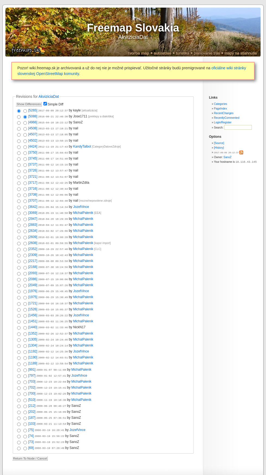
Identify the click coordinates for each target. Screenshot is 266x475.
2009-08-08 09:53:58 (53, 254)
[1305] (32, 329)
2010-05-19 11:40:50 (53, 208)
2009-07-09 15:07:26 (53, 277)
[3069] (32, 208)
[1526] (32, 300)
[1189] (32, 352)
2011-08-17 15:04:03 (53, 150)
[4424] (32, 145)
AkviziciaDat (133, 37)
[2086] (32, 271)
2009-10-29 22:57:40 (53, 243)
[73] (31, 427)
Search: (219, 127)
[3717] (32, 179)
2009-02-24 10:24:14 (53, 335)
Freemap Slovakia (133, 28)
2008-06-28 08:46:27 (51, 392)
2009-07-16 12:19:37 (53, 266)
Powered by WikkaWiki (150, 469)
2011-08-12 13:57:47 (53, 168)
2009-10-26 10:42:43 (53, 248)
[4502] (32, 139)
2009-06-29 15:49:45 (53, 283)
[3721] (32, 174)
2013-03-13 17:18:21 (53, 127)
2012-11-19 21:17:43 (53, 145)
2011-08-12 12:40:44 (53, 185)
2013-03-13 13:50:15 (53, 139)
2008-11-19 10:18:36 (51, 387)
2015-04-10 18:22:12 (53, 122)
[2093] (32, 266)
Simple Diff (56, 104)
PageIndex (220, 108)
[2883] (32, 219)
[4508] (32, 127)
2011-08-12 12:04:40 (53, 196)
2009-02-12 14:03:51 (53, 346)
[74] (31, 421)
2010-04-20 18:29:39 (53, 214)
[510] (32, 387)
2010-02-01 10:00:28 (53, 231)
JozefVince (81, 202)
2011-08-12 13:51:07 (53, 174)
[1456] (32, 306)
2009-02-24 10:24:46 (53, 329)
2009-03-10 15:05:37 (53, 300)
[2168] (32, 260)
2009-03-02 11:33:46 (53, 317)
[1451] (32, 312)
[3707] (32, 196)
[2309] (32, 248)
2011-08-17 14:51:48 (53, 156)
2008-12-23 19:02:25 (51, 381)
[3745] (32, 156)
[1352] (32, 323)
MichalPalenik (83, 208)
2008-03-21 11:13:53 (51, 409)
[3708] (32, 191)
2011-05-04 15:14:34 (53, 202)
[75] (31, 415)
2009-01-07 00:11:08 (51, 358)
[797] (32, 363)
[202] (32, 398)
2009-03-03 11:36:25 (53, 312)
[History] (219, 147)
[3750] (32, 150)
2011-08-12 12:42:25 (53, 179)
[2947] (32, 214)
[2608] (32, 237)
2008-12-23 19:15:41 (51, 375)
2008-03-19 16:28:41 (49, 415)
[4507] (32, 133)
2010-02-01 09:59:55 (53, 237)
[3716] (32, 185)
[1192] (32, 340)
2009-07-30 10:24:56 (53, 260)
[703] (32, 369)
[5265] (32, 110)
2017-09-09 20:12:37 (226, 152)
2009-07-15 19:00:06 (53, 271)
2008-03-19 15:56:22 (49, 421)
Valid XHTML (110, 469)
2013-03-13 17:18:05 (53, 133)
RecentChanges (223, 113)
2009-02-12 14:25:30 (53, 340)
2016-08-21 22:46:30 (53, 116)
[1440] (32, 317)
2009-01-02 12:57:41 (51, 363)
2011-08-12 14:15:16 (53, 162)
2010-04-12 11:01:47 (53, 219)
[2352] (32, 243)
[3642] (32, 202)
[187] (32, 404)
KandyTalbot (82, 145)
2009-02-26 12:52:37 (53, 323)
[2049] (32, 277)
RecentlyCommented (226, 117)
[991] (32, 358)
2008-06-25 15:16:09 (51, 398)
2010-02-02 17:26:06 (53, 225)
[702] (32, 375)
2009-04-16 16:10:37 (53, 294)
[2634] (32, 225)
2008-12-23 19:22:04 (51, 369)
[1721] (32, 294)
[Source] (219, 143)
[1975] (32, 288)
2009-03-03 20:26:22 (53, 306)
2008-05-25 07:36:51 (51, 404)
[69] (31, 433)
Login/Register (222, 122)
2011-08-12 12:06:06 (53, 191)
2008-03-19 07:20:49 (49, 433)
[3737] (32, 162)
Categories (220, 103)
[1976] (32, 283)
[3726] (32, 168)
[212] (32, 392)
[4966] (32, 122)
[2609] (32, 231)
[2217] (32, 254)
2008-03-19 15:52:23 (49, 427)
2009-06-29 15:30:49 (53, 288)
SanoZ (227, 156)
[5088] (32, 116)
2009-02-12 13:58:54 (53, 352)
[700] (32, 381)
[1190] (32, 346)
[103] (32, 409)
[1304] (32, 335)
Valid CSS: (127, 469)
